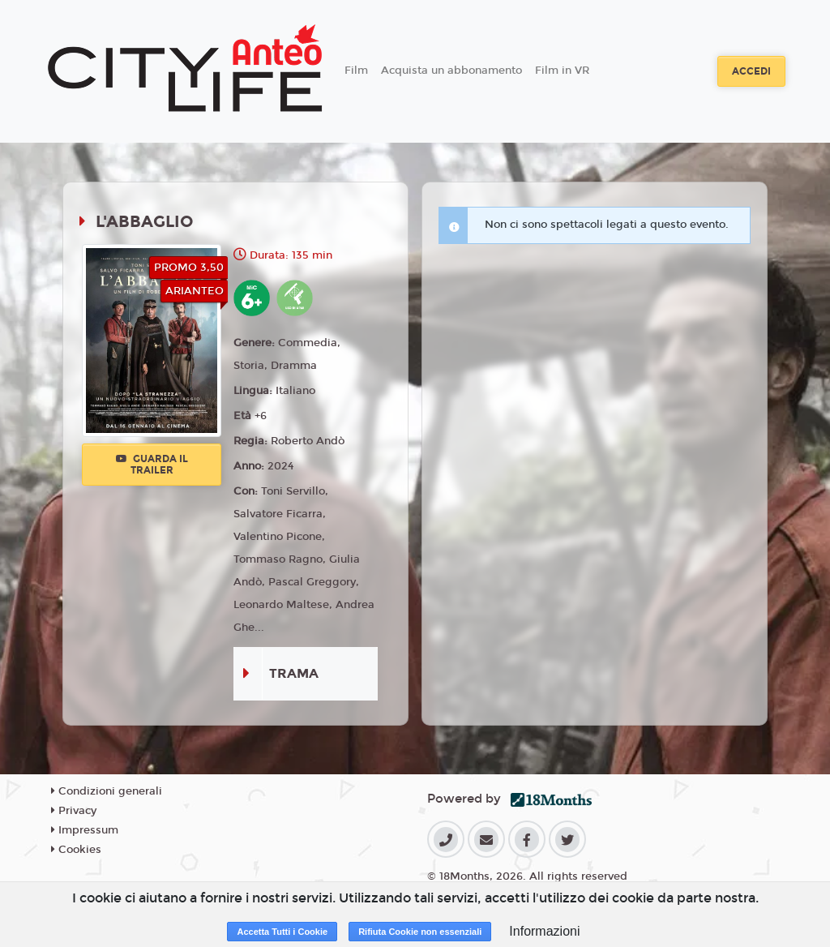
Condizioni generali (106, 791)
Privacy (73, 810)
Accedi (751, 71)
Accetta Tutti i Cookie (282, 931)
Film (356, 70)
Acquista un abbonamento (451, 70)
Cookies (76, 849)
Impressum (84, 830)
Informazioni (544, 931)
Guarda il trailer (152, 464)
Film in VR (562, 70)
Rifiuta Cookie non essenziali (419, 931)
